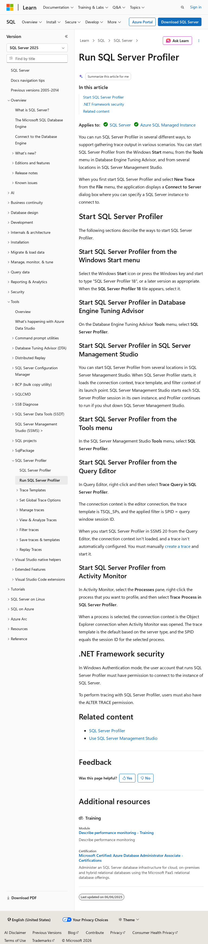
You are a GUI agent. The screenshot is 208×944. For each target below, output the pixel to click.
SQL (101, 40)
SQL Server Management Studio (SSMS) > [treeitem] (36, 427)
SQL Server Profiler (107, 730)
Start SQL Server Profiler (103, 97)
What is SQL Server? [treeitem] (32, 109)
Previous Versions (46, 932)
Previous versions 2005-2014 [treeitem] (35, 90)
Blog (71, 932)
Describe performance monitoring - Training (116, 832)
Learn (84, 40)
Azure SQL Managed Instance (168, 125)
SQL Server (123, 40)
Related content (96, 111)
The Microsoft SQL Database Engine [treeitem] (39, 123)
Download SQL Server (180, 21)
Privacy (116, 932)
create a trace (177, 546)
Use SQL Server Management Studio (123, 738)
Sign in (196, 7)
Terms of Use (15, 940)
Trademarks (41, 940)
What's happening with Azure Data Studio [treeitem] (39, 325)
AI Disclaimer (15, 932)
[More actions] (199, 40)
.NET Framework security (103, 104)
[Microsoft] (10, 7)
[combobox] (37, 47)
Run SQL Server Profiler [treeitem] (40, 480)
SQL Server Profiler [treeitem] (35, 470)
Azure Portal (142, 21)
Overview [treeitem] (23, 311)
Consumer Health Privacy (153, 932)
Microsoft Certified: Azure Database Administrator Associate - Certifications (131, 858)
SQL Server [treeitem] (20, 70)
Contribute (95, 932)
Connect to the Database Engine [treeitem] (36, 140)
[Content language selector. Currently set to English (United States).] (29, 919)
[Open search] (182, 7)
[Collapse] (66, 36)
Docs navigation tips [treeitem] (28, 80)
